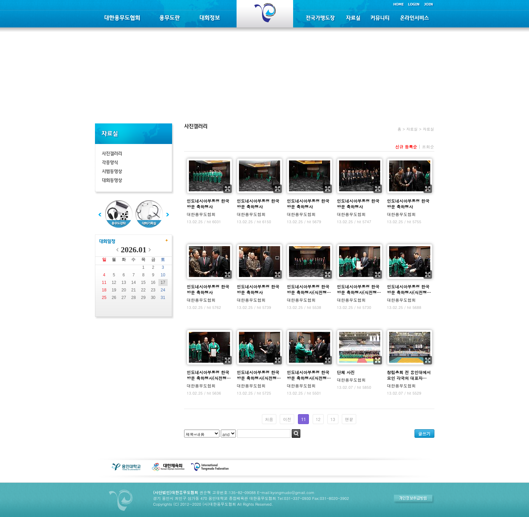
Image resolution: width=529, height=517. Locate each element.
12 (114, 282)
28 (133, 297)
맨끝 (349, 419)
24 (163, 290)
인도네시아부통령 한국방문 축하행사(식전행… (309, 289)
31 (163, 297)
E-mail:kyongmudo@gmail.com (285, 492)
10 (163, 275)
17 (163, 282)
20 (123, 290)
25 (104, 297)
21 (133, 290)
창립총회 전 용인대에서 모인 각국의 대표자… (409, 375)
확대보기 (227, 188)
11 (104, 282)
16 (153, 282)
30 (153, 297)
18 (104, 290)
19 (114, 290)
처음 (269, 419)
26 (114, 297)
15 (143, 282)
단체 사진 (346, 372)
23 (153, 290)
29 (143, 297)
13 (123, 282)
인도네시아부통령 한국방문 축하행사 (208, 203)
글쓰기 (424, 433)
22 (143, 290)
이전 (287, 419)
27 (123, 297)
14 (133, 282)
